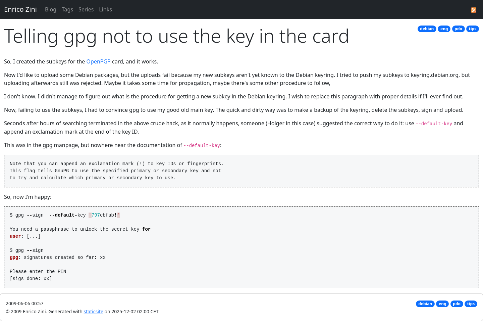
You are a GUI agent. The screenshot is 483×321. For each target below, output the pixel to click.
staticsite (93, 311)
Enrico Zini (20, 9)
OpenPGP (99, 61)
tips (472, 29)
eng (444, 29)
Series (86, 9)
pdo (458, 29)
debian (427, 29)
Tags (67, 9)
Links (105, 9)
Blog (50, 9)
